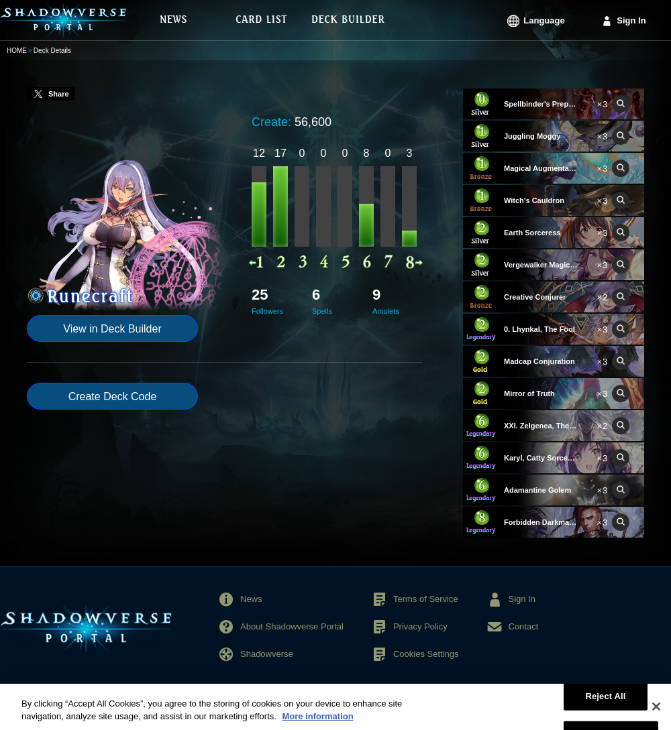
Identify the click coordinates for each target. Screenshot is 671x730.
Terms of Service (425, 599)
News (251, 599)
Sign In (631, 20)
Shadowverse (266, 654)
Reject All (605, 706)
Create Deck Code (112, 396)
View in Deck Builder (112, 328)
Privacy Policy (420, 626)
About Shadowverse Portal (292, 626)
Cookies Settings (426, 654)
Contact (524, 626)
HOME (17, 50)
